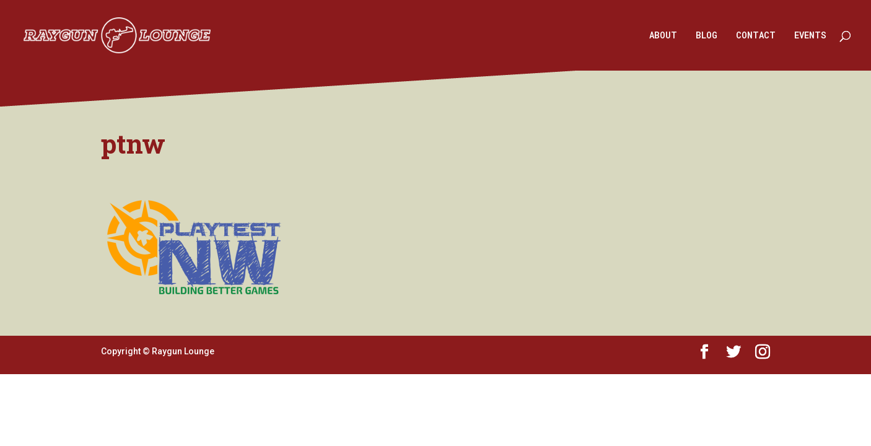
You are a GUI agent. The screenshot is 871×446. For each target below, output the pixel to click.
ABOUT (663, 36)
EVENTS (810, 36)
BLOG (706, 36)
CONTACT (756, 36)
